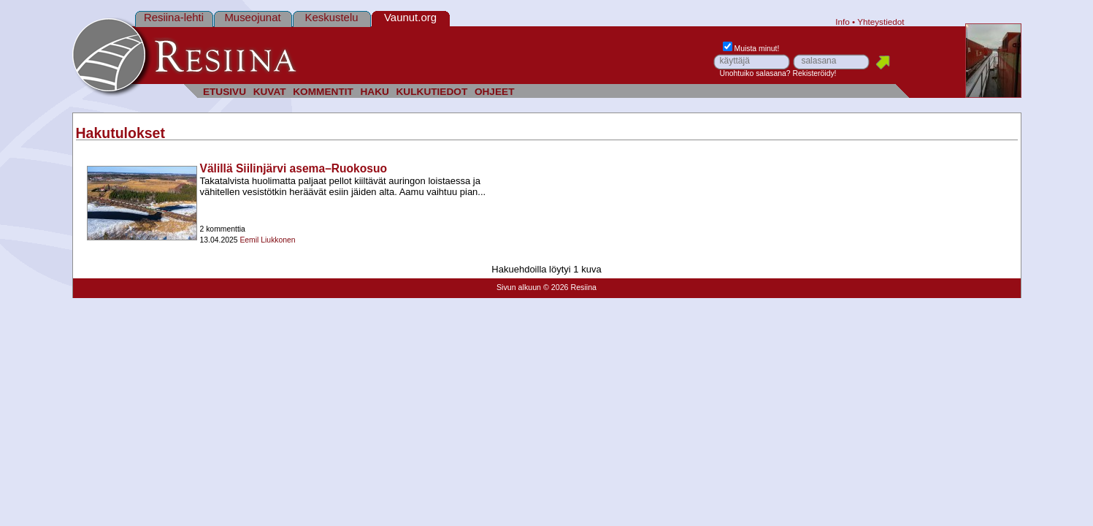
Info (842, 21)
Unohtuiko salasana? (755, 73)
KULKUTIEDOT (432, 91)
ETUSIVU (224, 91)
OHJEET (495, 91)
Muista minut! (751, 49)
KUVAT (269, 91)
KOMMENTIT (323, 91)
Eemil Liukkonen (267, 240)
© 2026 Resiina (570, 287)
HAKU (374, 91)
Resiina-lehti (174, 17)
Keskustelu (331, 17)
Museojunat (252, 17)
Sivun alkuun (518, 287)
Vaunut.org (410, 17)
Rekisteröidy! (814, 73)
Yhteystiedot (880, 21)
